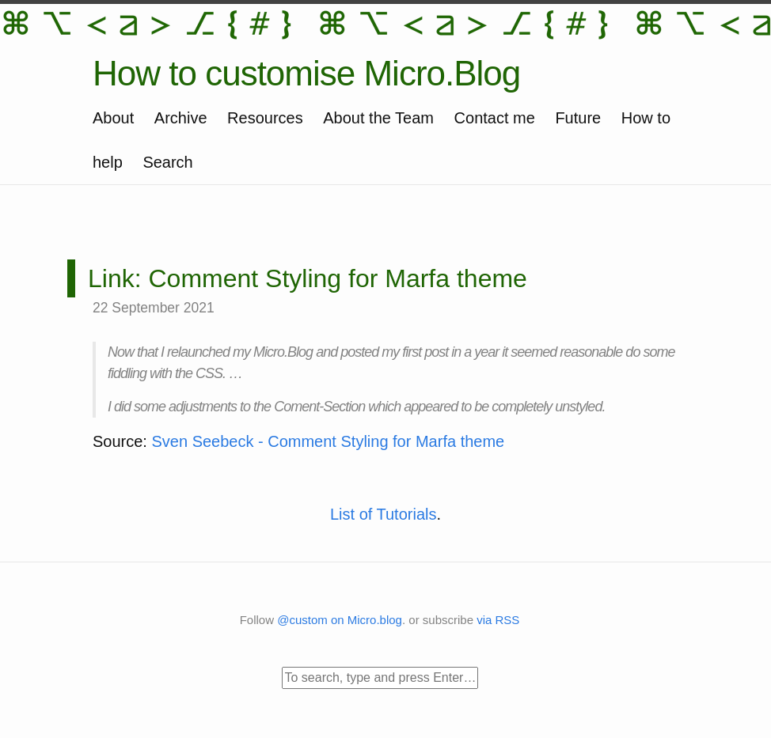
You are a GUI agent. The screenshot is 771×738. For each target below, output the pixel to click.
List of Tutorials (383, 514)
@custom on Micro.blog (339, 619)
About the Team (378, 118)
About (113, 118)
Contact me (494, 118)
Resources (265, 118)
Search (167, 162)
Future (578, 118)
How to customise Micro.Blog (306, 73)
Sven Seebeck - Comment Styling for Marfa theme (327, 441)
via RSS (498, 619)
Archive (180, 118)
